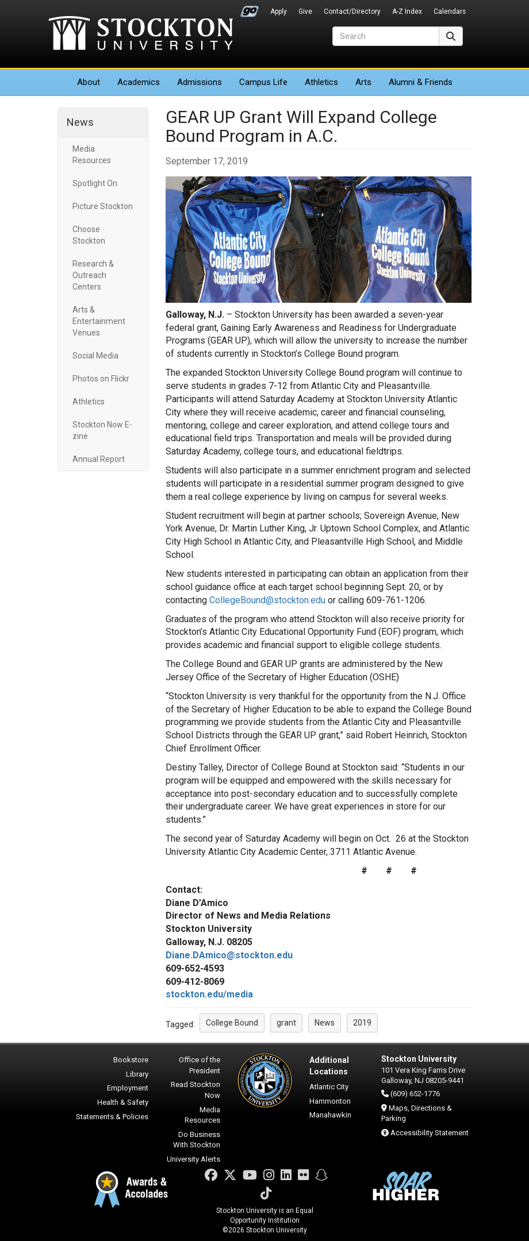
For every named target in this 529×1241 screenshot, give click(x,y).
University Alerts (193, 1159)
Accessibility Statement (429, 1132)
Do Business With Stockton (196, 1140)
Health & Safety (122, 1102)
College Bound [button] (232, 1022)
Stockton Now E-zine (102, 430)
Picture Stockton (102, 206)
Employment (127, 1088)
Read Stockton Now (195, 1090)
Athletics (321, 82)
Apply (278, 11)
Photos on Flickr (100, 378)
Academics (138, 82)
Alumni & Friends (421, 82)
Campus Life (263, 82)
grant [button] (286, 1022)
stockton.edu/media (209, 994)
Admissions (199, 82)
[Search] (385, 36)
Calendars (450, 11)
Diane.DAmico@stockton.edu (229, 955)
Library (137, 1074)
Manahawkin (330, 1115)
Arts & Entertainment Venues (98, 321)
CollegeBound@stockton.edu (267, 600)
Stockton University (141, 34)
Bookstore (130, 1059)
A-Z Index (407, 11)
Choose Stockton (88, 235)
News (80, 122)
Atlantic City (328, 1086)
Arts (363, 82)
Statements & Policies (112, 1116)
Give (305, 11)
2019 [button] (362, 1022)
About (88, 82)
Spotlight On (94, 183)
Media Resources (91, 154)
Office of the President (199, 1065)
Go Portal (249, 8)
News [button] (325, 1022)
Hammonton (330, 1101)
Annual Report (98, 459)
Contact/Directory (352, 11)
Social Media (95, 355)
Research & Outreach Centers (93, 275)
